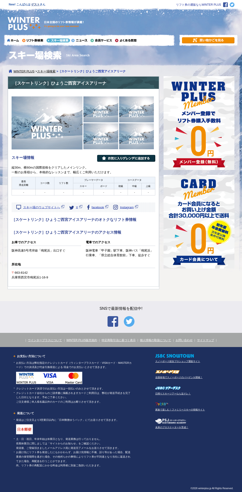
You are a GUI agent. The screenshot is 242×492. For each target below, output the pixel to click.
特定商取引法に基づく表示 (119, 340)
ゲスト (35, 4)
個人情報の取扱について (155, 340)
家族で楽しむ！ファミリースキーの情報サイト (180, 409)
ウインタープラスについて (45, 340)
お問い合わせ (184, 340)
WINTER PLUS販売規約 (81, 340)
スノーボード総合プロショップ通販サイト (177, 361)
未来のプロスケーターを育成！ (171, 427)
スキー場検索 (46, 71)
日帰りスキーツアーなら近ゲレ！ (173, 393)
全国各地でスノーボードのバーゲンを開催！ (179, 377)
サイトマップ (205, 340)
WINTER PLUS (24, 71)
